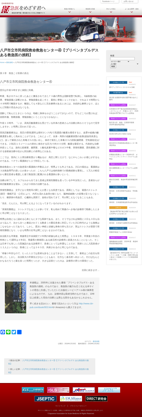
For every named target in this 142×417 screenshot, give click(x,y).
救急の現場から (69, 9)
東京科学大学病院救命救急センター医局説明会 (123, 144)
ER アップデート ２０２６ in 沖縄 (122, 87)
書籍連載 (9, 62)
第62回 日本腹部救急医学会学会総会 (123, 202)
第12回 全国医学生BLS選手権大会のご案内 (123, 99)
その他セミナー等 (118, 82)
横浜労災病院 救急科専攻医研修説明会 (123, 181)
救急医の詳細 (90, 9)
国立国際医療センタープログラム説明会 (123, 169)
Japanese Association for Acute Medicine (64, 414)
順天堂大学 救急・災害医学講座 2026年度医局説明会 (122, 124)
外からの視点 (110, 9)
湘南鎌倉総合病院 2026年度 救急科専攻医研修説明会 (123, 242)
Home (2, 62)
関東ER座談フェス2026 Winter (120, 232)
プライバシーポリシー (78, 406)
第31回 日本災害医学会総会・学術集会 (123, 192)
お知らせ (118, 207)
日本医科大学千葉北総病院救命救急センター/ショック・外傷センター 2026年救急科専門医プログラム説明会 (123, 111)
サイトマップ (60, 406)
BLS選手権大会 (118, 92)
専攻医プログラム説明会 (118, 105)
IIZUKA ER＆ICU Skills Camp (120, 134)
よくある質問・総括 (132, 9)
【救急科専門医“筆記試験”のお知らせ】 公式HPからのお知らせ (124, 213)
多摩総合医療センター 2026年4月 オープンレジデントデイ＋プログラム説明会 (123, 157)
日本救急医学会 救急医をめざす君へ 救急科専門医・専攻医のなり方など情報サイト (23, 8)
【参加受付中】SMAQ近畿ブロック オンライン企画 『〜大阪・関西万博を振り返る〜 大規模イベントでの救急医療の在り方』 (123, 256)
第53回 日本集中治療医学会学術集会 (123, 223)
